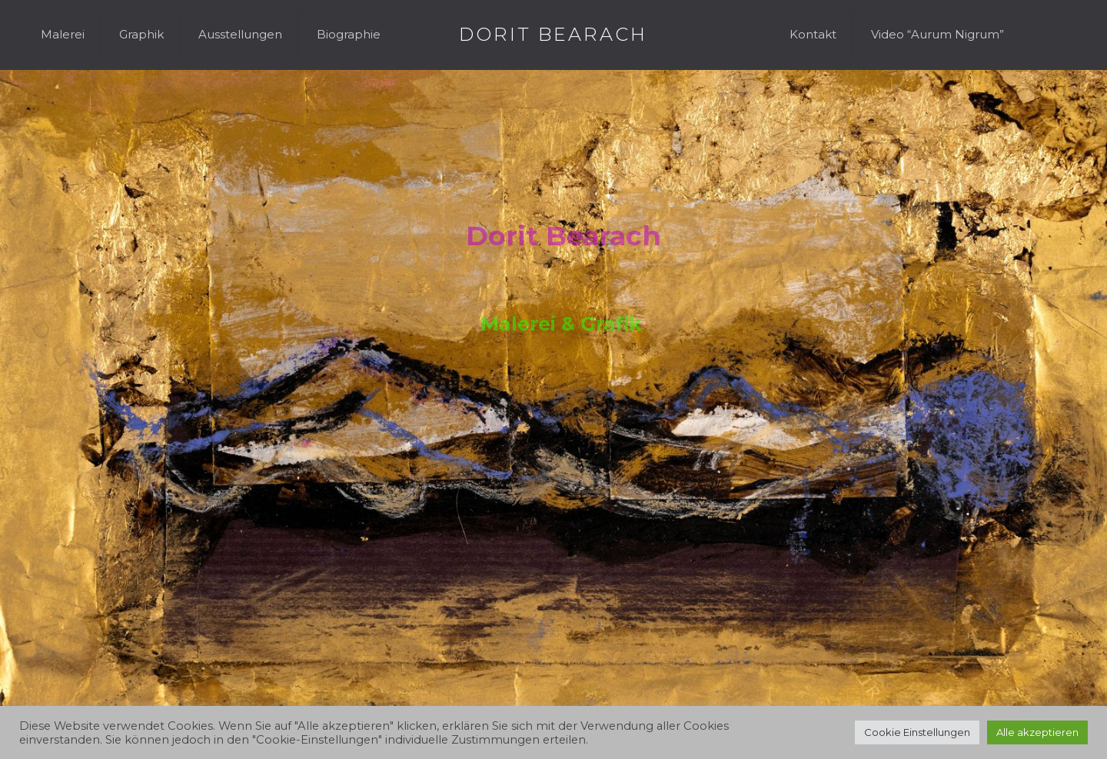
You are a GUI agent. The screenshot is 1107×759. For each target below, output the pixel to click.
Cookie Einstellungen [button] (917, 732)
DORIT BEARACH (553, 34)
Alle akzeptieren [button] (1037, 732)
